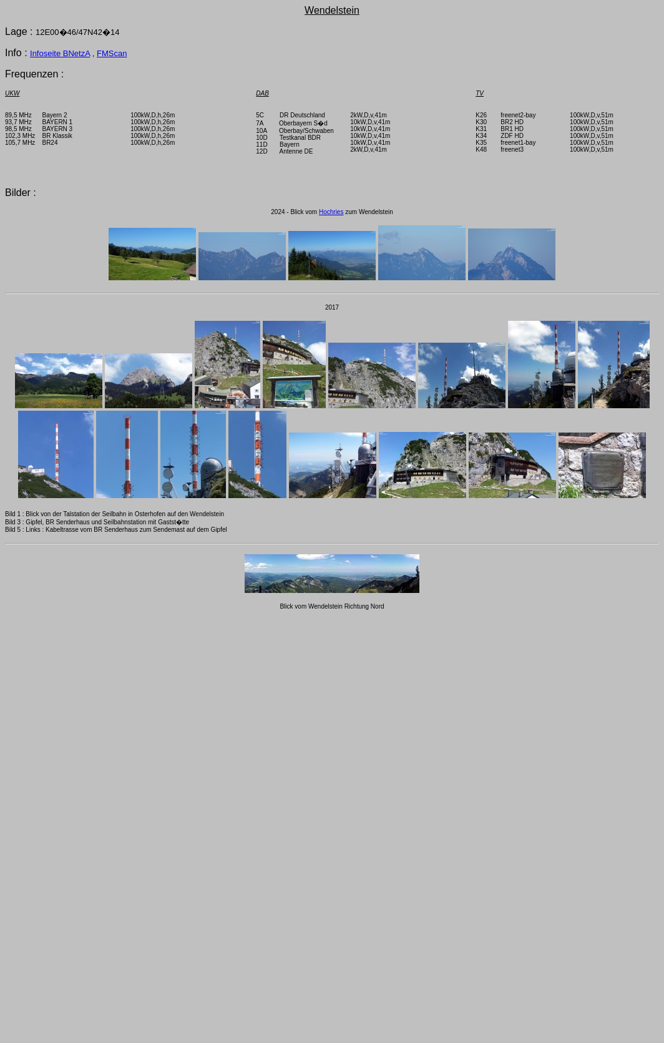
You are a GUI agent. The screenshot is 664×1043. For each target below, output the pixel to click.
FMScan (112, 53)
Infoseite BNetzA (60, 53)
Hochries (331, 211)
